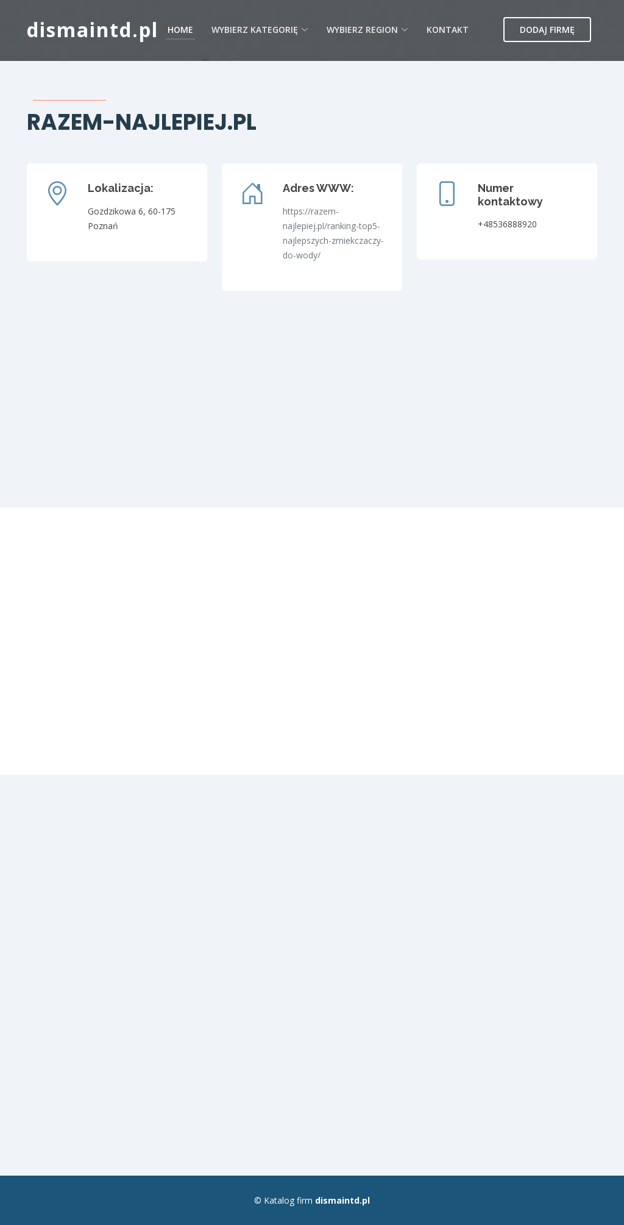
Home (180, 29)
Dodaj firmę (547, 29)
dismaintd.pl (92, 29)
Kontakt (448, 29)
